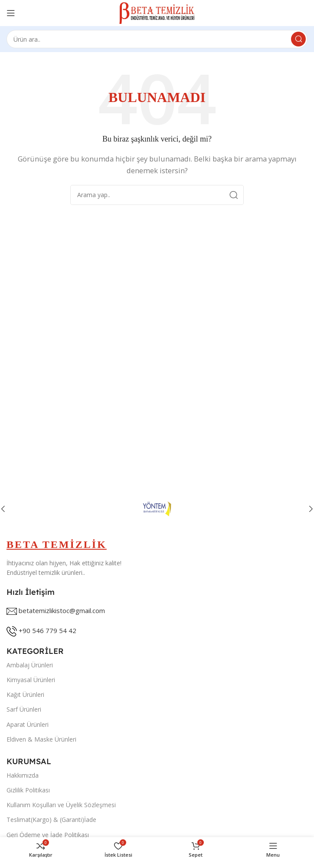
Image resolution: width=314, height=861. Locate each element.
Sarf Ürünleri (24, 709)
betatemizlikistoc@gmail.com (62, 610)
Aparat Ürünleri (28, 724)
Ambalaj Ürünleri (30, 665)
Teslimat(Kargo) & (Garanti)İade (51, 819)
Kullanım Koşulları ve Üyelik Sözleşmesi (61, 805)
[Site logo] (157, 12)
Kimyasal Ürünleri (31, 680)
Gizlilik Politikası (28, 790)
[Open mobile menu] (11, 13)
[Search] (157, 39)
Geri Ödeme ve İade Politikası (48, 835)
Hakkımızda (23, 775)
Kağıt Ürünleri (25, 694)
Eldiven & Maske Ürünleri (41, 739)
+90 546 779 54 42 (47, 630)
